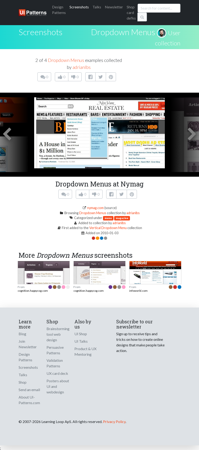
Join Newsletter (28, 344)
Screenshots (79, 7)
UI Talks (81, 341)
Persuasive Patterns (55, 350)
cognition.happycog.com (33, 290)
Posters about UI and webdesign (57, 386)
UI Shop (80, 334)
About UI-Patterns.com (29, 400)
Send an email (29, 389)
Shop (23, 382)
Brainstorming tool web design (58, 334)
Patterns (59, 10)
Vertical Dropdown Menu (108, 228)
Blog (22, 334)
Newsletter (114, 7)
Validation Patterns (54, 363)
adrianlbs (82, 67)
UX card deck (57, 373)
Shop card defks (131, 12)
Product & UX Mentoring (85, 351)
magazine (122, 218)
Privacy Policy (114, 421)
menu (108, 218)
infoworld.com (138, 290)
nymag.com (95, 208)
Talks (97, 7)
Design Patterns (25, 357)
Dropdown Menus (123, 32)
